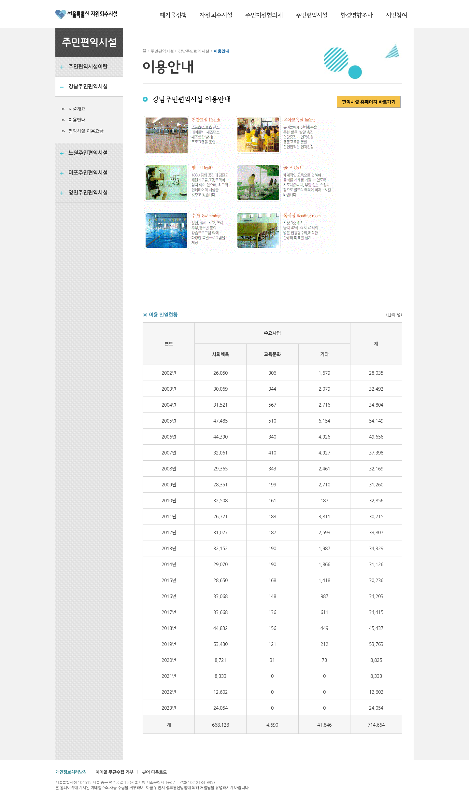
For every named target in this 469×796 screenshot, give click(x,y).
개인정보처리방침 (71, 772)
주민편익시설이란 (87, 66)
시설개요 (76, 108)
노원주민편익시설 (87, 153)
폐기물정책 (173, 15)
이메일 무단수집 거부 (114, 772)
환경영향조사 (356, 15)
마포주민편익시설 (87, 173)
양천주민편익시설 (87, 192)
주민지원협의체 (264, 15)
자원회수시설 (216, 15)
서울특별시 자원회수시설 (86, 15)
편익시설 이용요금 (86, 130)
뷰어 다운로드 (154, 772)
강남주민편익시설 (87, 86)
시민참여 (396, 15)
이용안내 (76, 119)
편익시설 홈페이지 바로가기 (368, 102)
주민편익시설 (311, 15)
